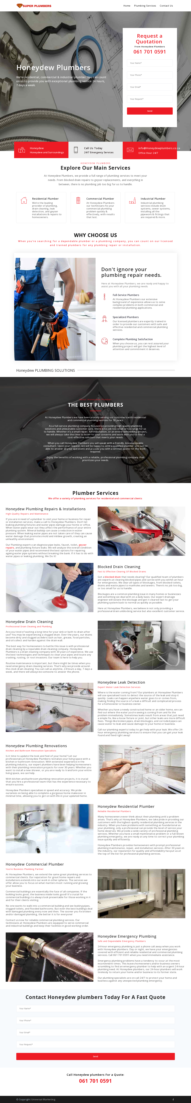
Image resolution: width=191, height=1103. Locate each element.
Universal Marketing (43, 1099)
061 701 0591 (149, 51)
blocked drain (113, 576)
